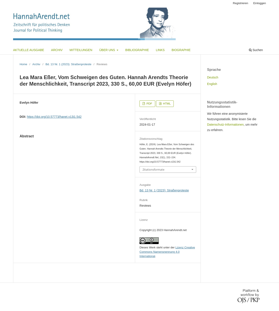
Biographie (181, 50)
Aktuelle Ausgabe (28, 50)
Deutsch (212, 77)
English (212, 84)
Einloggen (259, 3)
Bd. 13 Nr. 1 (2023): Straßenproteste (69, 64)
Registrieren (240, 3)
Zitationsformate (153, 169)
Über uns (107, 50)
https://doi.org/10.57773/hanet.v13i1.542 (54, 116)
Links (160, 50)
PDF (149, 103)
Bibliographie (137, 50)
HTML (166, 103)
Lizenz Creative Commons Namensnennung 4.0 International (167, 252)
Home (23, 64)
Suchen (256, 50)
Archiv (57, 50)
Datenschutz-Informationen (225, 124)
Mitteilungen (81, 50)
